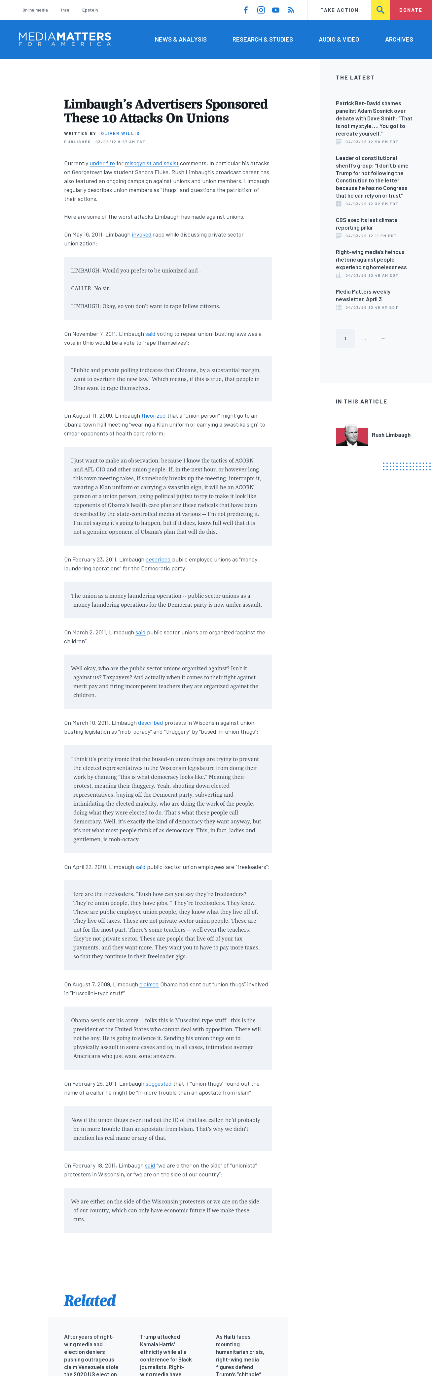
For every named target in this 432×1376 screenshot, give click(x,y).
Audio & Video (339, 39)
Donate (410, 10)
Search (381, 10)
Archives (399, 39)
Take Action (339, 10)
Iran (65, 10)
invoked (142, 234)
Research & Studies (263, 39)
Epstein (90, 10)
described (158, 559)
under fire (102, 163)
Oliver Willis (120, 133)
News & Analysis (181, 39)
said (150, 333)
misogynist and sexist (152, 163)
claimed (149, 984)
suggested (159, 1083)
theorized (153, 415)
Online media (35, 10)
